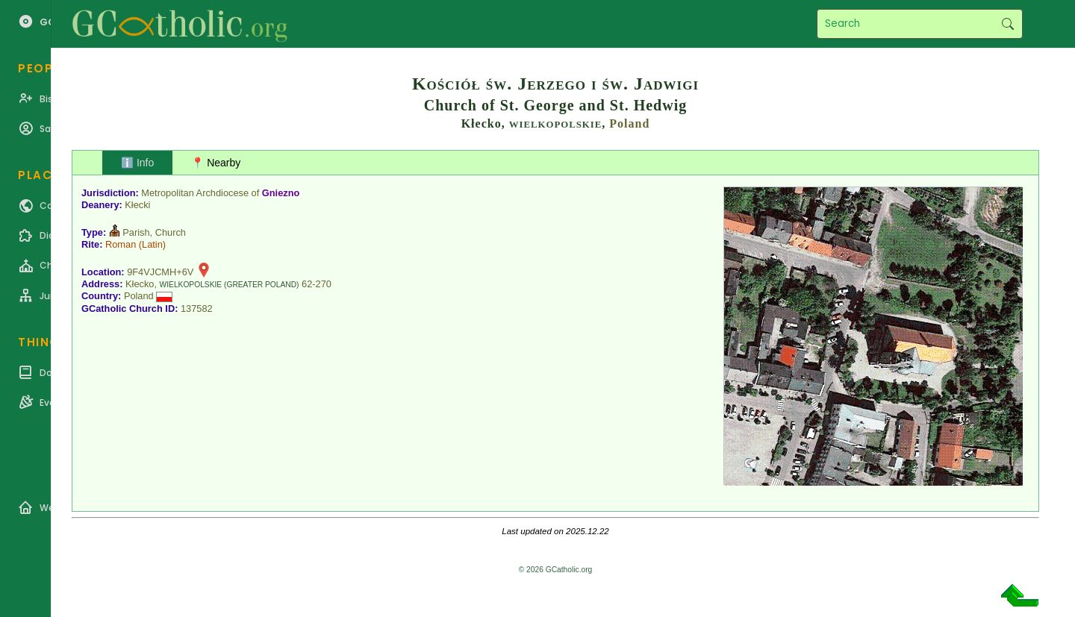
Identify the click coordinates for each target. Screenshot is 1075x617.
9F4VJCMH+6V (160, 272)
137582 (197, 308)
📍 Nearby (215, 163)
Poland (629, 123)
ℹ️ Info (137, 163)
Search (1007, 24)
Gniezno (280, 192)
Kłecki (137, 204)
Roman (120, 244)
